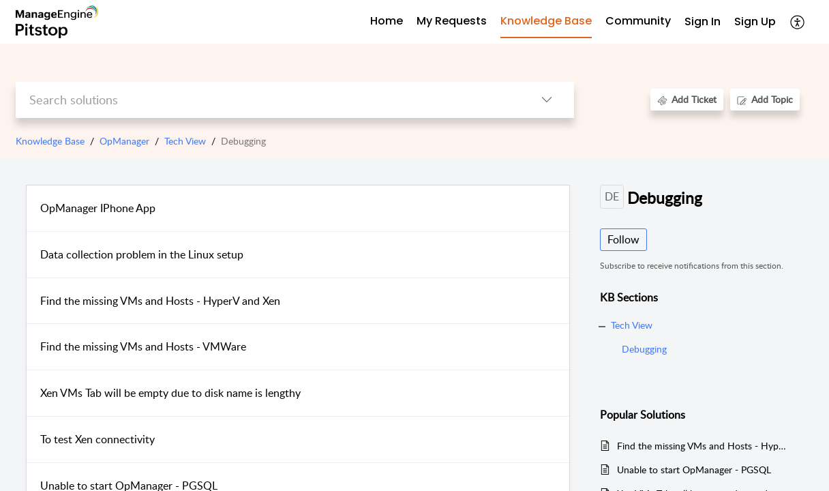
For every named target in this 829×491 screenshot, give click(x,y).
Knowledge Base (50, 140)
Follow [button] (623, 239)
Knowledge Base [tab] (546, 21)
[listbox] (546, 100)
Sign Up (755, 21)
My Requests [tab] (452, 21)
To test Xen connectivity (97, 439)
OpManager (124, 140)
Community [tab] (638, 21)
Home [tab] (386, 21)
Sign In (702, 21)
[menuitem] (702, 22)
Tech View (185, 140)
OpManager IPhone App (97, 207)
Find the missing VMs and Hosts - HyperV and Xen (160, 300)
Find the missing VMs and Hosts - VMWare (143, 346)
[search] (267, 100)
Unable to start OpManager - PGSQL (694, 469)
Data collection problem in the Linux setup (141, 254)
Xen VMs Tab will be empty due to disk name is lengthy (170, 392)
